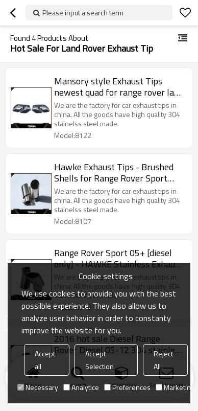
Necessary (37, 387)
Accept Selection (99, 360)
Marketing (175, 387)
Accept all (45, 360)
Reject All (163, 360)
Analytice (81, 387)
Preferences (127, 387)
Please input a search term (82, 12)
